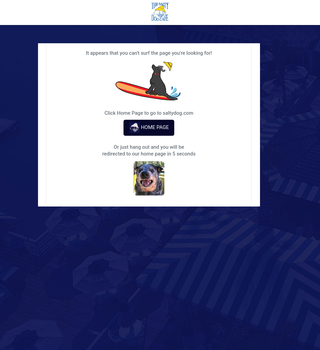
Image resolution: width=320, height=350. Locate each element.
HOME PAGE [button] (149, 127)
